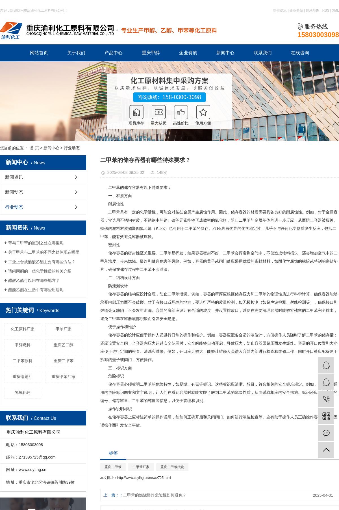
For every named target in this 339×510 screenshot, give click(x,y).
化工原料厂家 (22, 329)
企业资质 (188, 52)
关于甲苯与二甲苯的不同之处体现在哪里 (43, 252)
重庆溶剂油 (22, 376)
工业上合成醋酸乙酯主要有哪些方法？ (41, 262)
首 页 (34, 148)
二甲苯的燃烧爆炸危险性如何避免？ (154, 495)
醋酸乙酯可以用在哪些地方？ (34, 280)
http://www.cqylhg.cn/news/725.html (144, 478)
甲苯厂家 (63, 329)
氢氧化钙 (23, 392)
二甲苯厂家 (140, 467)
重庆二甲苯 (63, 360)
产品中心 (114, 52)
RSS (325, 10)
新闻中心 (225, 52)
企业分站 (296, 10)
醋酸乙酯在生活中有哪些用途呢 (36, 290)
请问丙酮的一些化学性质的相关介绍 (39, 271)
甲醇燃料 (23, 345)
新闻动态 (14, 192)
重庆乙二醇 (63, 345)
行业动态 (72, 148)
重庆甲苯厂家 (63, 376)
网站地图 (313, 10)
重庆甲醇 (151, 52)
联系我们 (263, 52)
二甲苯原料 (22, 360)
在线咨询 (300, 52)
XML (335, 10)
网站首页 (39, 52)
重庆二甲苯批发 (172, 467)
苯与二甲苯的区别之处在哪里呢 (36, 243)
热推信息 (280, 10)
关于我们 (76, 52)
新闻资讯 (14, 177)
